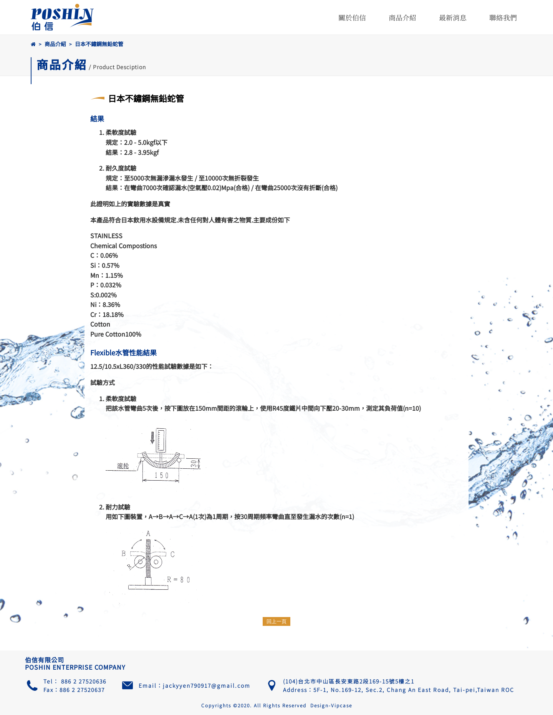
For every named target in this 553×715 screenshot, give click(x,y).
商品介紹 (402, 17)
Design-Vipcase (331, 705)
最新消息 (453, 17)
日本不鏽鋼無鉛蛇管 (99, 44)
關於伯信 (352, 17)
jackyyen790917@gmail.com (206, 685)
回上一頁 (276, 621)
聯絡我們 (503, 17)
